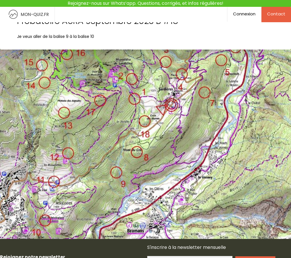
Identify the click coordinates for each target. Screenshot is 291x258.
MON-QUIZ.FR (27, 14)
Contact (276, 14)
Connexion (244, 14)
